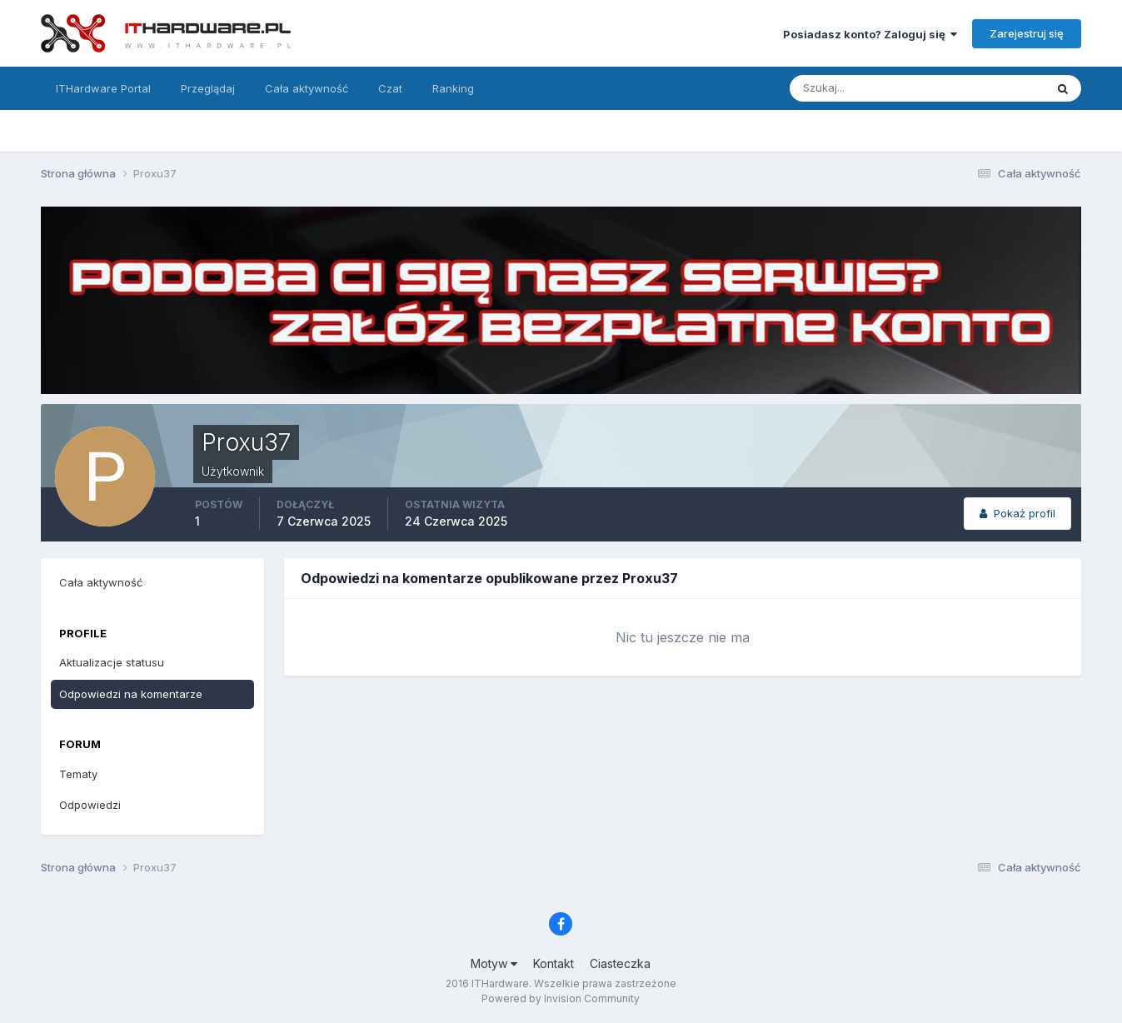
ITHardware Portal (103, 88)
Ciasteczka (620, 963)
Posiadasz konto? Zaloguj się (870, 34)
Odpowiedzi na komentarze (130, 694)
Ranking (453, 88)
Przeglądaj (208, 88)
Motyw (494, 963)
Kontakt (553, 963)
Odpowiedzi (90, 804)
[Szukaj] (852, 88)
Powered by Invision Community (560, 998)
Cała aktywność (306, 88)
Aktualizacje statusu (111, 662)
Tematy (78, 774)
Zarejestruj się (1027, 33)
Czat (390, 88)
